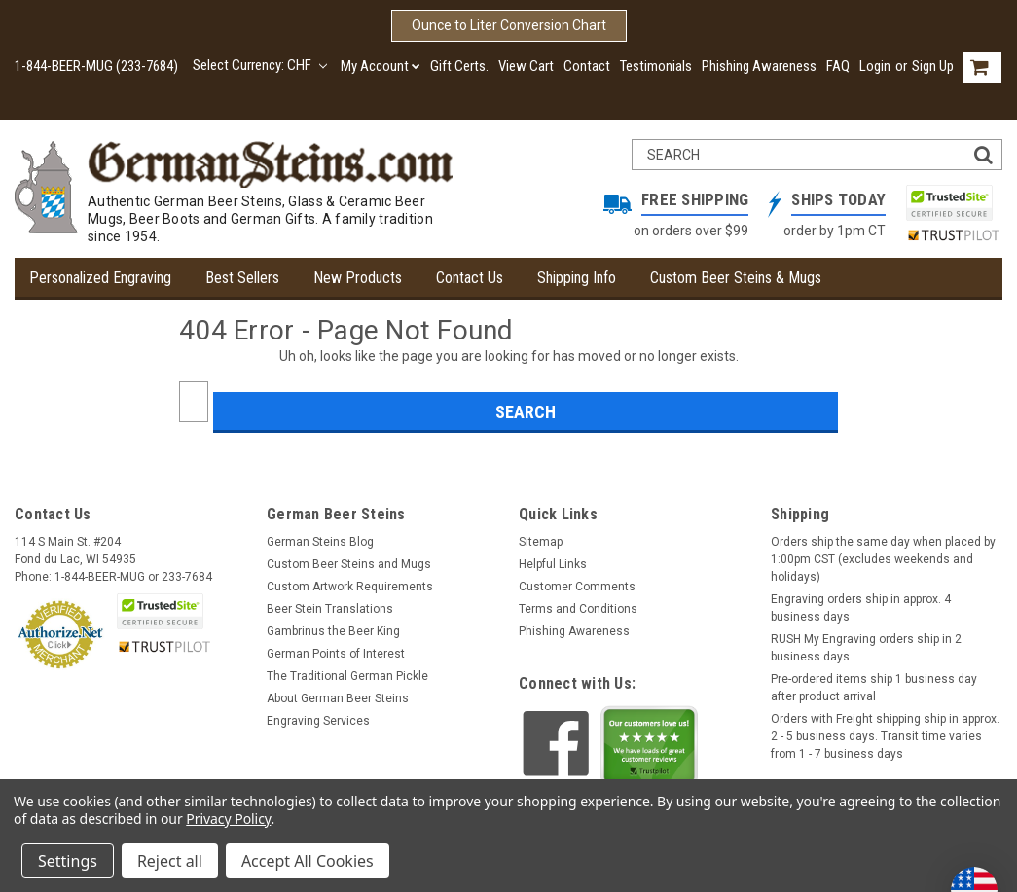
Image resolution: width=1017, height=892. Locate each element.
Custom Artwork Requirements (350, 586)
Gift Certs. (459, 66)
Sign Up (933, 66)
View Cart (526, 66)
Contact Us (469, 277)
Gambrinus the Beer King (333, 631)
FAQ (838, 66)
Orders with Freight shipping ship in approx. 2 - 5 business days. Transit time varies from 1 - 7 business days (885, 736)
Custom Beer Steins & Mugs (735, 277)
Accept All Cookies (307, 861)
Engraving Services (318, 721)
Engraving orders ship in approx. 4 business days (861, 608)
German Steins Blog (320, 542)
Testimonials (656, 66)
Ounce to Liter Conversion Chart (509, 25)
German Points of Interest (336, 653)
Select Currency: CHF (260, 65)
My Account (380, 66)
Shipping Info (576, 277)
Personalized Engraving (100, 277)
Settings (67, 861)
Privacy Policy (228, 818)
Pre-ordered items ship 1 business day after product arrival (874, 687)
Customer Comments (577, 586)
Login (874, 66)
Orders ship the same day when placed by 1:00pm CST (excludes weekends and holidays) (883, 559)
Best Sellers (242, 277)
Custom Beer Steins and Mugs (349, 564)
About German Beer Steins (338, 698)
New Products (357, 277)
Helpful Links (553, 564)
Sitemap (541, 542)
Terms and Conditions (578, 609)
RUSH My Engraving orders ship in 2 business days (866, 647)
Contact (586, 66)
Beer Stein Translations (330, 609)
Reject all (169, 861)
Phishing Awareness (759, 66)
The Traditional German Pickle (347, 676)
